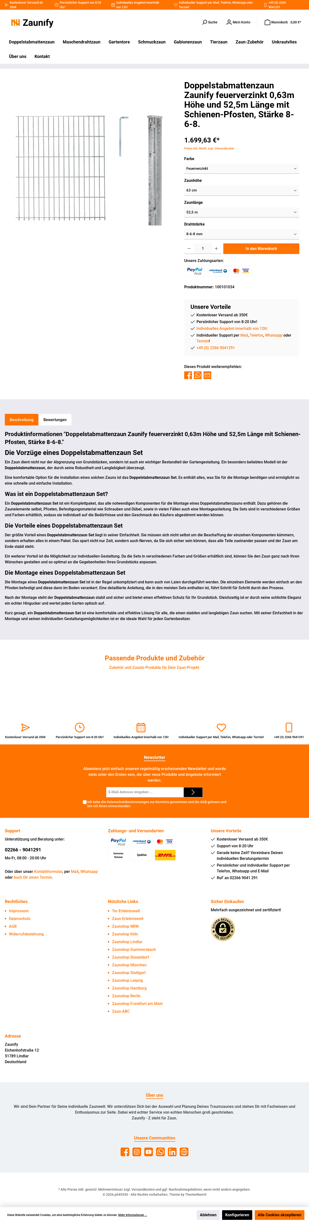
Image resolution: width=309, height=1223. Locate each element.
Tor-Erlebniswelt (126, 911)
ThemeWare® (196, 1194)
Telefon (225, 2)
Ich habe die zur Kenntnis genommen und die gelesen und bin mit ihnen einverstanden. (156, 804)
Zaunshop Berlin (126, 996)
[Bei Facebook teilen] (188, 375)
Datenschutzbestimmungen (128, 802)
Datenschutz (19, 918)
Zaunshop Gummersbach (134, 949)
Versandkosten (143, 1189)
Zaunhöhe (193, 180)
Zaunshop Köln (125, 934)
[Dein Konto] (238, 22)
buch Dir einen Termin (33, 877)
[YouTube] (148, 1151)
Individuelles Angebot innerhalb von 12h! (232, 328)
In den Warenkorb (261, 248)
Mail (216, 2)
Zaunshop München (129, 965)
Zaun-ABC (121, 1011)
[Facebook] (124, 1151)
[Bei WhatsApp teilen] (198, 375)
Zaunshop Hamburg (129, 988)
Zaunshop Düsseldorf (130, 957)
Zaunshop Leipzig (127, 980)
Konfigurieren (237, 1215)
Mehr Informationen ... (132, 1215)
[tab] (21, 419)
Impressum (19, 911)
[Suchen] (209, 22)
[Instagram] (136, 1151)
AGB (203, 802)
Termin (184, 7)
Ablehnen (208, 1215)
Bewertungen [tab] (55, 419)
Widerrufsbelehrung (26, 934)
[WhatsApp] (160, 1151)
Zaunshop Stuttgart (129, 972)
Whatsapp (239, 2)
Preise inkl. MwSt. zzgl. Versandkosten (209, 148)
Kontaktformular (48, 871)
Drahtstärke (194, 224)
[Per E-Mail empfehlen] (207, 375)
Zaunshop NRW (125, 926)
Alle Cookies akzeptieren (279, 1215)
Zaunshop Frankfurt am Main (137, 1003)
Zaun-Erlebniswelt (127, 918)
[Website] (184, 1151)
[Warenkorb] (282, 22)
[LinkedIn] (172, 1151)
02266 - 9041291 (23, 850)
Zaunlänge (193, 202)
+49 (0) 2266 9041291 (216, 348)
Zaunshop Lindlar (127, 942)
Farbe (189, 158)
